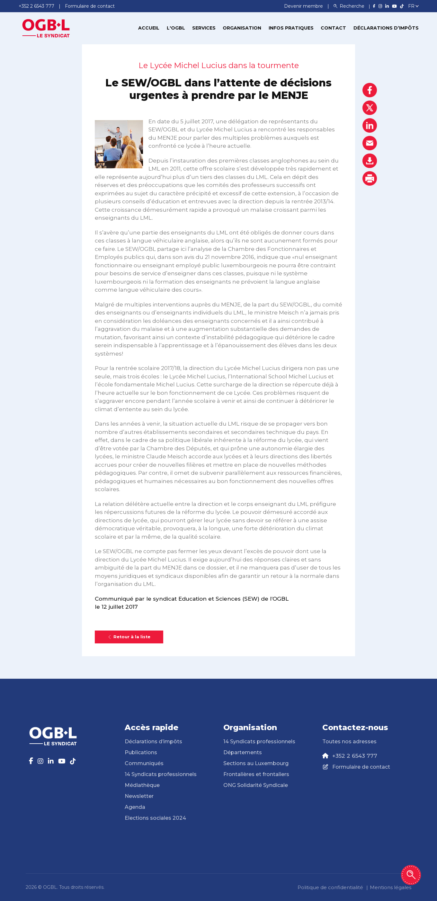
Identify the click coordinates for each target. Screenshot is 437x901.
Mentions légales (390, 887)
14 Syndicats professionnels (161, 774)
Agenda (135, 807)
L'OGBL (176, 28)
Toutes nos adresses (349, 741)
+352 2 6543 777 (354, 756)
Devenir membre (304, 6)
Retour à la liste (129, 636)
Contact (333, 28)
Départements (242, 752)
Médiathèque (142, 785)
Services (204, 28)
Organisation (242, 28)
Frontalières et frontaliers (256, 774)
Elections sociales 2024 (155, 818)
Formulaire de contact (361, 767)
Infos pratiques (291, 28)
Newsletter (139, 796)
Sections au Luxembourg (256, 763)
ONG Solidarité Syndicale (255, 785)
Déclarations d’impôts (386, 28)
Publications (141, 752)
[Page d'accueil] (46, 27)
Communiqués (144, 763)
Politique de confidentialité (330, 887)
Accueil (148, 28)
